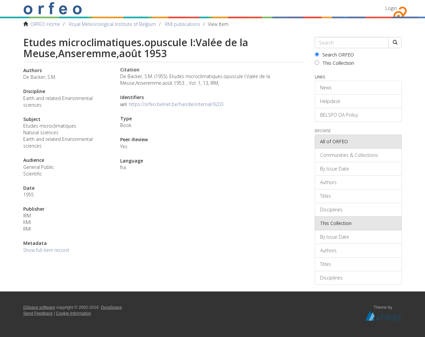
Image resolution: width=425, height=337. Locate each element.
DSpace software (39, 307)
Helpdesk (330, 101)
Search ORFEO (334, 55)
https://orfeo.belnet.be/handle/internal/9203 (176, 104)
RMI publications (182, 24)
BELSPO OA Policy (339, 115)
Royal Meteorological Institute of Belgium (112, 24)
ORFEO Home (45, 24)
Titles (325, 196)
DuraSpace (111, 307)
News (326, 87)
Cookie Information (73, 313)
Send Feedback (37, 313)
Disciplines (331, 209)
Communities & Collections (349, 155)
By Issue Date (334, 169)
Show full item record (46, 250)
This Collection (334, 63)
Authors (328, 182)
